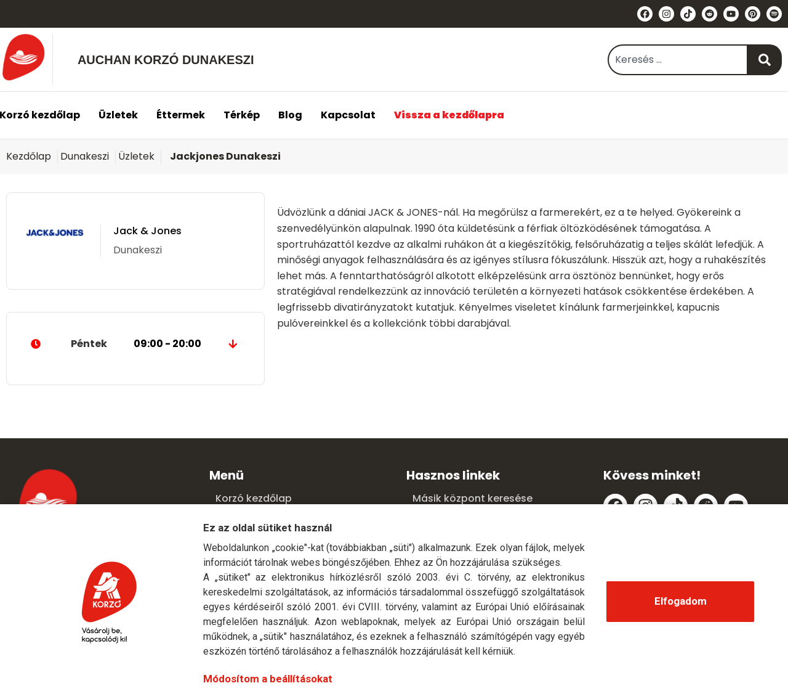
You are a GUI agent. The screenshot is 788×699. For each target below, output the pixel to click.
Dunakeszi (84, 156)
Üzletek (118, 115)
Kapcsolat (348, 115)
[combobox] (678, 59)
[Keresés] (765, 59)
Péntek (135, 344)
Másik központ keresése (472, 498)
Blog (290, 115)
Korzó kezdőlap (253, 498)
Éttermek (180, 115)
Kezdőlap (28, 156)
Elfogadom (680, 601)
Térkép (241, 115)
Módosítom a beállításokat (267, 678)
